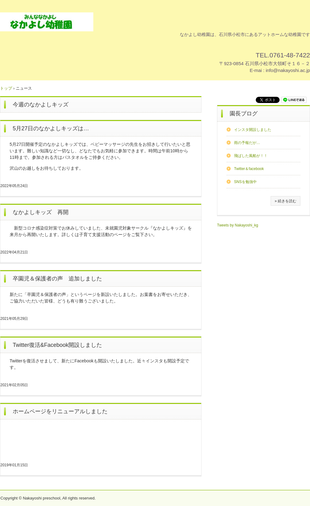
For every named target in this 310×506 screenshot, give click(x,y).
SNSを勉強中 (245, 182)
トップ (6, 88)
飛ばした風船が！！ (251, 156)
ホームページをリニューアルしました (60, 411)
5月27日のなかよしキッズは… (51, 128)
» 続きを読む (285, 201)
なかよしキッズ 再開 (41, 212)
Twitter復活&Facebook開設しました (57, 345)
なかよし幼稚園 (46, 21)
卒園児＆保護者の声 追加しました (57, 278)
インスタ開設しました (252, 130)
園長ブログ (244, 113)
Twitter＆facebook (249, 169)
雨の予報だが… (247, 143)
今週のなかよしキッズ (41, 104)
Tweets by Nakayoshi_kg (237, 225)
